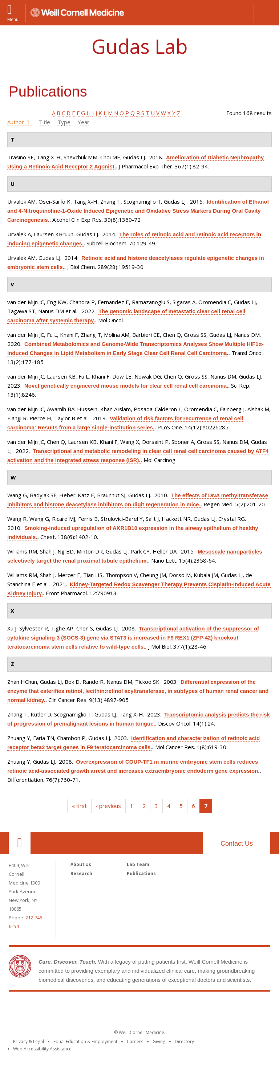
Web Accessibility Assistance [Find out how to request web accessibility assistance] (42, 1049)
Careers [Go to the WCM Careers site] (135, 1041)
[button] (266, 13)
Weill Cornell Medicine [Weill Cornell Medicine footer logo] (139, 1006)
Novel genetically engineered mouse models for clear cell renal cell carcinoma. (126, 386)
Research (81, 873)
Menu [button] (13, 19)
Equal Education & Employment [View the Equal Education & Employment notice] (85, 1041)
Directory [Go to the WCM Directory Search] (184, 1041)
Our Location (20, 843)
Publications (141, 873)
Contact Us (237, 843)
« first (79, 805)
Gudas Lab (140, 46)
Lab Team (138, 864)
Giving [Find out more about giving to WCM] (159, 1041)
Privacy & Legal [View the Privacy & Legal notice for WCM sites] (28, 1041)
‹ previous (108, 805)
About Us (80, 864)
